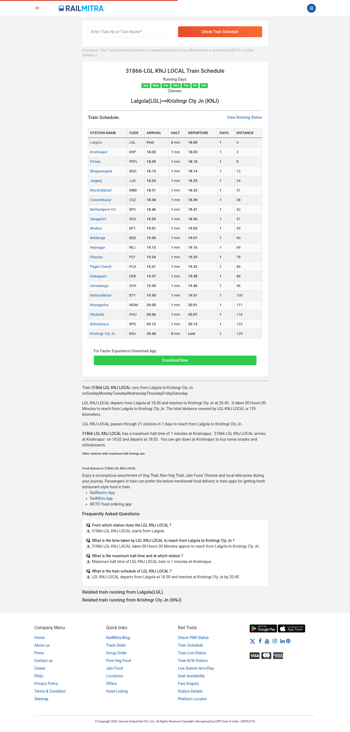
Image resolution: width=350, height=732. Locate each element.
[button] (175, 357)
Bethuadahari (101, 295)
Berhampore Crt (103, 209)
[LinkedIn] (282, 641)
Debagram (98, 276)
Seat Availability (191, 676)
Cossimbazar (101, 200)
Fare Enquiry (188, 683)
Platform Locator (192, 699)
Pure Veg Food (118, 660)
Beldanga (97, 238)
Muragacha (99, 305)
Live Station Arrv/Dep (196, 668)
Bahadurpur (99, 324)
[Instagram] (275, 641)
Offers (111, 683)
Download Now (175, 360)
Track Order (116, 645)
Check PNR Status (193, 637)
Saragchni (98, 219)
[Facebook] (260, 641)
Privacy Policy (46, 683)
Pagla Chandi (101, 267)
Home (39, 637)
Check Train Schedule (220, 32)
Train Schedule (190, 645)
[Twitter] (252, 641)
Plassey (96, 257)
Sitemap (41, 699)
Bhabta (96, 228)
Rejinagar (97, 247)
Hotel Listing (117, 691)
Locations (114, 676)
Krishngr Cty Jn (102, 334)
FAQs (38, 676)
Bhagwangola (101, 171)
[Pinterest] (288, 641)
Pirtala (95, 161)
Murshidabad (101, 190)
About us (42, 645)
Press (39, 653)
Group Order (116, 653)
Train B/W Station (193, 660)
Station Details (190, 691)
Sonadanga (99, 286)
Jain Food (114, 668)
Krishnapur (99, 152)
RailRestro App (102, 492)
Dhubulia (97, 314)
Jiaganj (96, 181)
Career (40, 668)
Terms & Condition (50, 691)
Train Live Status (192, 653)
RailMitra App (101, 498)
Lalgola (96, 142)
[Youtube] (267, 641)
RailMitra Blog (118, 637)
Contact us (43, 660)
